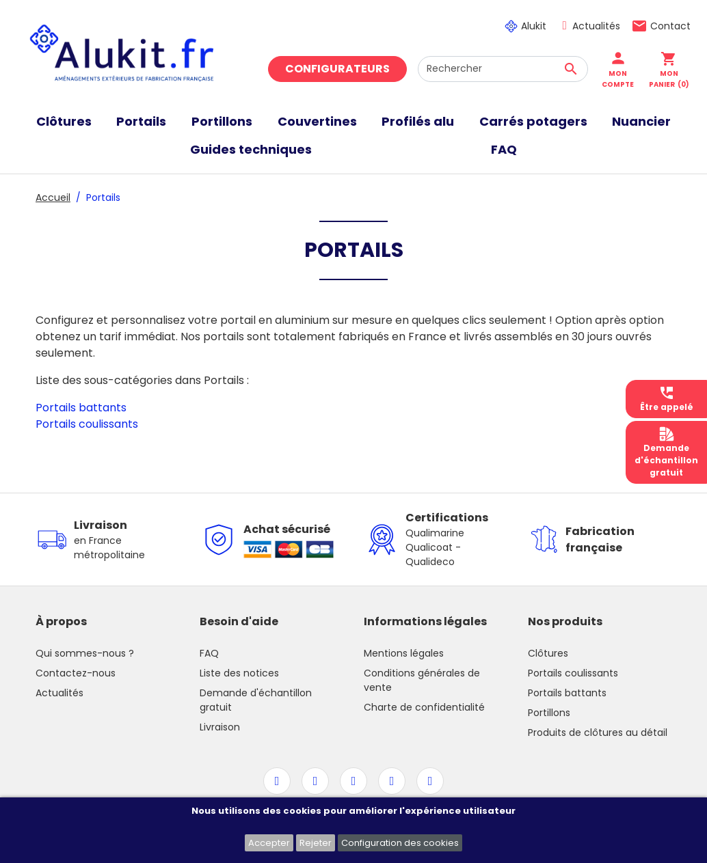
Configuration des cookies (400, 842)
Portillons (549, 713)
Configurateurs (337, 69)
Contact (670, 26)
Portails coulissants (87, 424)
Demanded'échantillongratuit (666, 452)
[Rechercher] (503, 69)
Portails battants (81, 407)
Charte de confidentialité (424, 707)
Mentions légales (404, 653)
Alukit (533, 26)
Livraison (220, 727)
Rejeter (315, 842)
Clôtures (548, 653)
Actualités (596, 26)
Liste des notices (239, 673)
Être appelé (666, 399)
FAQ (209, 653)
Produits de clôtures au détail (597, 732)
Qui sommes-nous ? (85, 653)
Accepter (269, 842)
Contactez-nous (76, 673)
